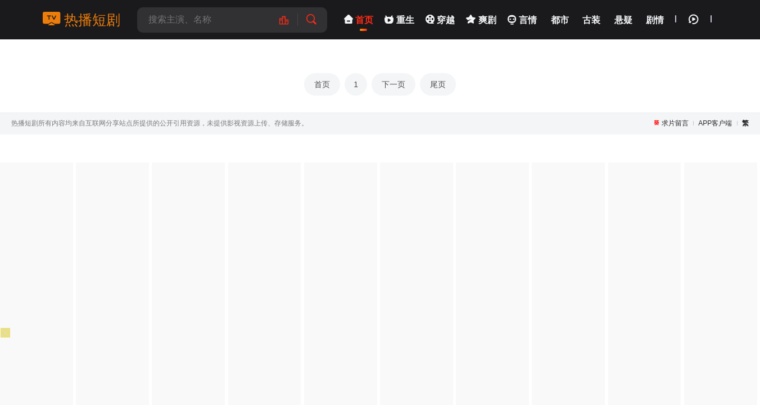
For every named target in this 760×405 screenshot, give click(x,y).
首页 (322, 84)
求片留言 (675, 123)
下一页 (393, 84)
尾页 (438, 84)
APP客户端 (715, 123)
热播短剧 (81, 20)
